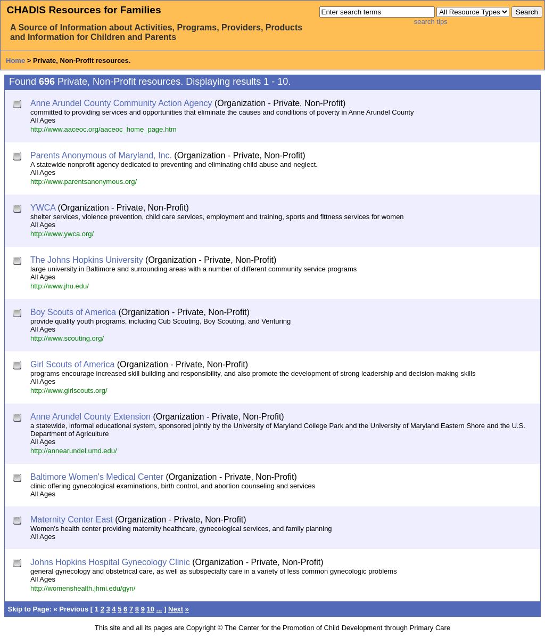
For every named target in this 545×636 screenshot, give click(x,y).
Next (175, 609)
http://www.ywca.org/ (62, 234)
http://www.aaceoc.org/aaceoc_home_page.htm (103, 129)
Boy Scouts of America (73, 312)
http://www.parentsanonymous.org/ (83, 182)
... (159, 609)
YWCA (42, 207)
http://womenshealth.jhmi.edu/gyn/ (82, 588)
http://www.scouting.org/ (67, 338)
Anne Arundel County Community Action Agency (121, 103)
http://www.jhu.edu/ (59, 286)
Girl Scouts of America (72, 364)
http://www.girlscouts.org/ (69, 391)
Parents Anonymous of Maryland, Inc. (101, 155)
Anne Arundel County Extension (90, 416)
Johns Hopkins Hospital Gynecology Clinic (110, 562)
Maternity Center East (71, 519)
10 (150, 609)
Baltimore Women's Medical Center (96, 476)
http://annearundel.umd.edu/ (73, 451)
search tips (431, 22)
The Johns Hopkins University (86, 259)
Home (15, 61)
